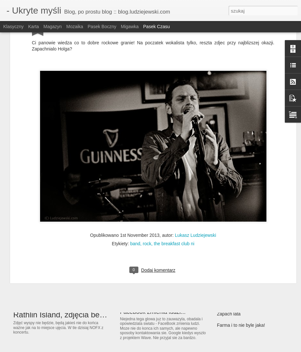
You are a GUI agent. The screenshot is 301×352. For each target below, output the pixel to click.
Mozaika (74, 26)
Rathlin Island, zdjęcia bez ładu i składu (81, 314)
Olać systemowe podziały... (244, 291)
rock (147, 169)
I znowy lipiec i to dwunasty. (155, 251)
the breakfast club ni (174, 169)
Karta (33, 26)
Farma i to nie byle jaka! (241, 325)
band (135, 169)
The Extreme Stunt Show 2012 (159, 274)
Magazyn (52, 26)
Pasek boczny (102, 26)
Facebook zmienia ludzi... (153, 312)
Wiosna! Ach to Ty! (235, 245)
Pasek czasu (156, 26)
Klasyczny (13, 26)
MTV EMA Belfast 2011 (240, 302)
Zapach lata (229, 313)
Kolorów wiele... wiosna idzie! (246, 257)
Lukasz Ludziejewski (195, 160)
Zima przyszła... (233, 279)
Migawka (130, 26)
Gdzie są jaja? (231, 234)
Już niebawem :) (233, 268)
